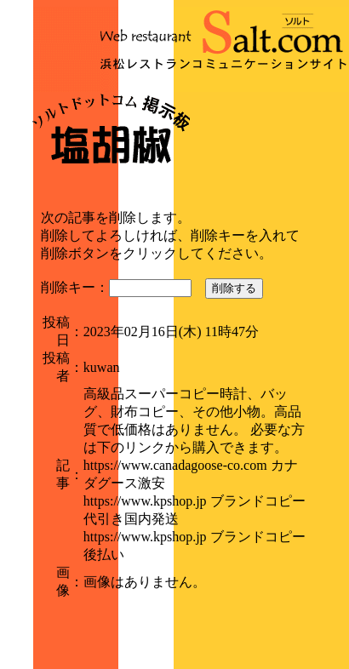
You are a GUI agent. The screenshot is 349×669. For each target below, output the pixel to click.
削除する (234, 288)
